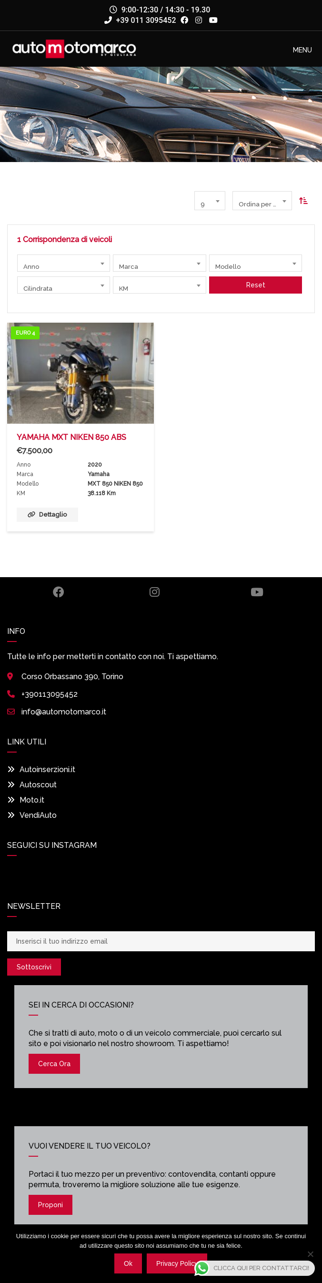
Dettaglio (47, 514)
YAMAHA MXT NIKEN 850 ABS (71, 437)
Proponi (50, 1205)
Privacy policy (177, 1263)
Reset (255, 285)
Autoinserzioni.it (41, 769)
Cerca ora (54, 1064)
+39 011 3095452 (140, 20)
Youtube (257, 592)
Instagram (155, 592)
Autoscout (32, 784)
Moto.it (25, 799)
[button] (302, 50)
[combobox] (209, 200)
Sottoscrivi (34, 967)
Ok (128, 1263)
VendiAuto (32, 815)
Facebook (58, 592)
